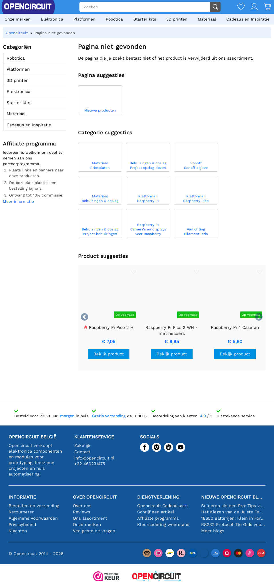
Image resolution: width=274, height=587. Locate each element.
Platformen (84, 19)
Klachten (18, 530)
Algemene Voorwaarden (33, 518)
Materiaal (207, 19)
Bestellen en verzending (34, 505)
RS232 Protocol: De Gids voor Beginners (233, 524)
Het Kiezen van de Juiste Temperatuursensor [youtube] (233, 512)
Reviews (81, 512)
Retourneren (22, 512)
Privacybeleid (22, 524)
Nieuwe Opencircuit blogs (233, 497)
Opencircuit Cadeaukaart (162, 505)
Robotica (114, 19)
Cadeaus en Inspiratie (247, 19)
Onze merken (18, 19)
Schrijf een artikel (155, 512)
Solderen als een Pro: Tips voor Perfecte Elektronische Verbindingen (233, 505)
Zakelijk (82, 445)
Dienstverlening (158, 497)
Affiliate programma (158, 518)
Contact (82, 451)
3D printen (176, 19)
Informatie (22, 497)
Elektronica (52, 19)
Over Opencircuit (95, 497)
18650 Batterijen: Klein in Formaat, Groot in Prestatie (233, 518)
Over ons (82, 505)
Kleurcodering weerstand (163, 524)
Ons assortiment (90, 518)
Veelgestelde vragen (94, 530)
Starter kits (144, 19)
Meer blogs (212, 530)
